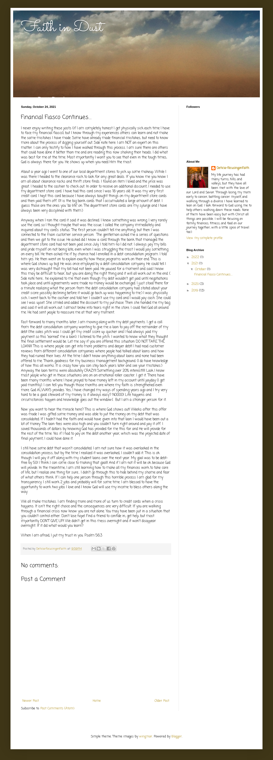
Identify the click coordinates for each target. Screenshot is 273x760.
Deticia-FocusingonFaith (233, 168)
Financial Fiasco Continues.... (213, 274)
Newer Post (30, 701)
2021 (195, 263)
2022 (195, 257)
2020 (195, 284)
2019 (195, 290)
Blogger (176, 736)
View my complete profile (204, 238)
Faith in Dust (62, 27)
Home (97, 701)
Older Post (162, 701)
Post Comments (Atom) (57, 708)
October (201, 269)
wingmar (145, 736)
